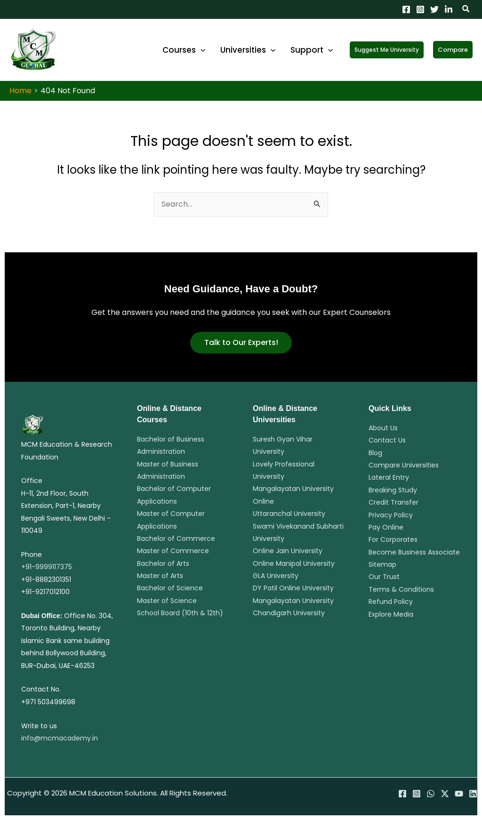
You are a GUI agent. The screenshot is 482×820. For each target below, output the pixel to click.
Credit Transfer (393, 502)
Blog (375, 453)
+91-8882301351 (46, 579)
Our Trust (384, 576)
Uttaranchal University (289, 513)
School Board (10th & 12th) (180, 613)
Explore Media (391, 614)
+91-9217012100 (45, 591)
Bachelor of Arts (163, 563)
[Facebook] (406, 9)
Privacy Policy (391, 515)
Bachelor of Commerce (176, 538)
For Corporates (393, 539)
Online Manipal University (294, 563)
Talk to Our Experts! (241, 342)
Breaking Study (393, 490)
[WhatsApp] (430, 793)
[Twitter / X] (445, 793)
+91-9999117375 (46, 566)
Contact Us (387, 440)
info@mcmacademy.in (59, 738)
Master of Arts (160, 575)
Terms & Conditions (401, 589)
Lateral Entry (389, 477)
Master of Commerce (173, 550)
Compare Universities (404, 465)
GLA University (275, 575)
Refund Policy (391, 601)
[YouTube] (459, 793)
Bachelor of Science (170, 588)
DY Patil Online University (293, 588)
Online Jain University (287, 550)
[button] (466, 9)
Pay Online (386, 527)
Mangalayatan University (293, 600)
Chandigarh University (289, 613)
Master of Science (167, 600)
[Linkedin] (448, 9)
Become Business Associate (414, 552)
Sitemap (382, 564)
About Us (383, 428)
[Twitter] (434, 9)
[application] (214, 50)
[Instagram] (420, 9)
